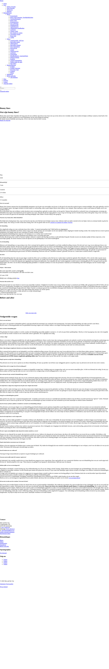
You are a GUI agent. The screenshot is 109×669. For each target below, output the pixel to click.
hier (18, 278)
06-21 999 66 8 (10, 529)
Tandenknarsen (14, 26)
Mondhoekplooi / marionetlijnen (19, 56)
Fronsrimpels (13, 16)
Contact (5, 82)
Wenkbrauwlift (14, 25)
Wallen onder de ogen (16, 62)
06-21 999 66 (5, 527)
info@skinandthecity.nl (8, 530)
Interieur (9, 11)
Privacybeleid (4, 587)
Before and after (11, 76)
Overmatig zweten (15, 34)
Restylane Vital (14, 69)
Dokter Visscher (11, 6)
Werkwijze (10, 10)
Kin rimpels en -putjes (16, 33)
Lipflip (12, 37)
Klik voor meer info (31, 313)
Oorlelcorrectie (14, 51)
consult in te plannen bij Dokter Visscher (61, 222)
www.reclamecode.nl (74, 478)
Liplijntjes (13, 30)
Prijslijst (5, 80)
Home (1, 0)
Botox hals (13, 36)
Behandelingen (7, 13)
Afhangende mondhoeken (17, 28)
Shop (4, 79)
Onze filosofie (11, 8)
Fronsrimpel (13, 54)
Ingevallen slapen (15, 42)
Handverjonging (14, 57)
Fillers (8, 39)
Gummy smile (14, 31)
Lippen (12, 50)
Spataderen (10, 74)
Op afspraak (3, 553)
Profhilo (12, 66)
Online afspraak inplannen (7, 532)
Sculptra (12, 71)
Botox (8, 14)
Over (4, 5)
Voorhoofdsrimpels (15, 19)
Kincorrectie (13, 48)
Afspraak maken (7, 83)
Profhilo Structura (15, 68)
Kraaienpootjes (14, 22)
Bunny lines (13, 20)
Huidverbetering (11, 65)
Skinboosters (3, 543)
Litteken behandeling (16, 60)
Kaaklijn (12, 59)
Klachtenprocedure (5, 533)
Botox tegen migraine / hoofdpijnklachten (21, 17)
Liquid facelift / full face (17, 40)
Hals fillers (13, 63)
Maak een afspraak (5, 120)
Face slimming (14, 23)
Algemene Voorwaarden (6, 584)
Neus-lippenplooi (15, 46)
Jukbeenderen (14, 43)
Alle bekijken (14, 77)
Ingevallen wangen (15, 45)
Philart (12, 73)
